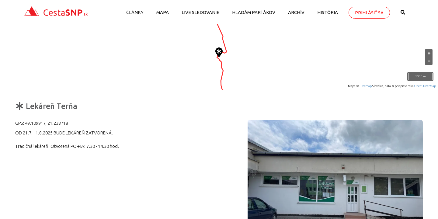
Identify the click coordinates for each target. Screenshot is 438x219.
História (327, 12)
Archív (296, 12)
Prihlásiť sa (369, 12)
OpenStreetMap (425, 86)
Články (135, 12)
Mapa (162, 12)
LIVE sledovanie (200, 12)
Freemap (366, 86)
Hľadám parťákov (253, 12)
